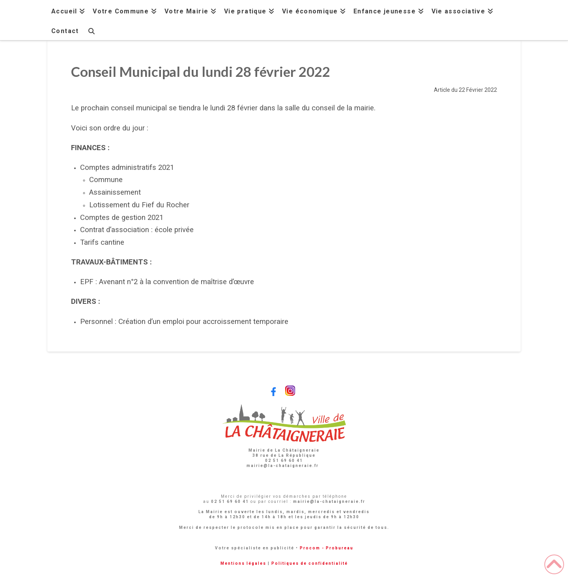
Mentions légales (243, 563)
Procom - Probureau (326, 548)
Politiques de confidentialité (309, 563)
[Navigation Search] (91, 30)
